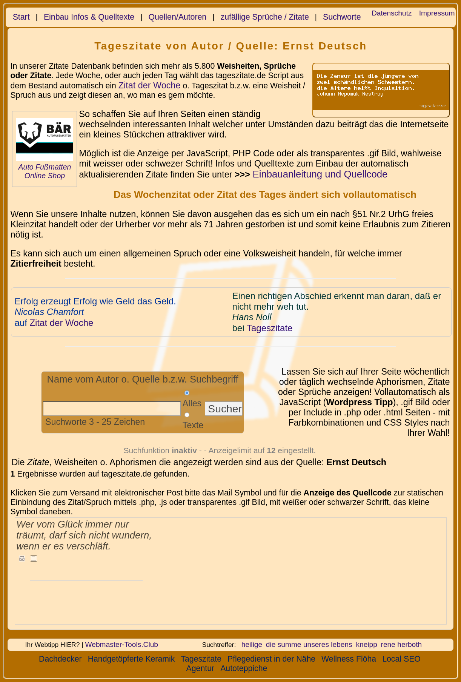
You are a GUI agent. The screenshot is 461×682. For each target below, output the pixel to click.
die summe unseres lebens (309, 644)
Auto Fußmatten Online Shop (44, 171)
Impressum (437, 13)
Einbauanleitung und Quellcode (319, 174)
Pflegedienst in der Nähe (271, 658)
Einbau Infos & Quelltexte (89, 17)
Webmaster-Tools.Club (121, 644)
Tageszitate (201, 658)
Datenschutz (392, 13)
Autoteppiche (243, 668)
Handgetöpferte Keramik (131, 658)
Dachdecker (60, 658)
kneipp (366, 644)
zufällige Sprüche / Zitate (265, 17)
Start (21, 17)
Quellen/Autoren (177, 17)
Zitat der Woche (149, 85)
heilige (251, 644)
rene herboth (401, 644)
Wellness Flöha (348, 658)
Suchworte (342, 17)
